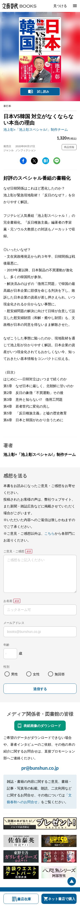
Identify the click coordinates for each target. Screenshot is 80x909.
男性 (14, 674)
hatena (45, 160)
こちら (49, 533)
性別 (6, 666)
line (56, 160)
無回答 (60, 674)
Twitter (34, 160)
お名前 (7, 601)
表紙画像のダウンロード (42, 726)
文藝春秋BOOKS (19, 6)
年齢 (6, 644)
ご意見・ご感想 (13, 551)
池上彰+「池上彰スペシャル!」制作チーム (35, 129)
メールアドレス (13, 623)
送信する (40, 689)
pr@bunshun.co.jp (40, 768)
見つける (60, 6)
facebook (23, 160)
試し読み (43, 91)
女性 (36, 674)
